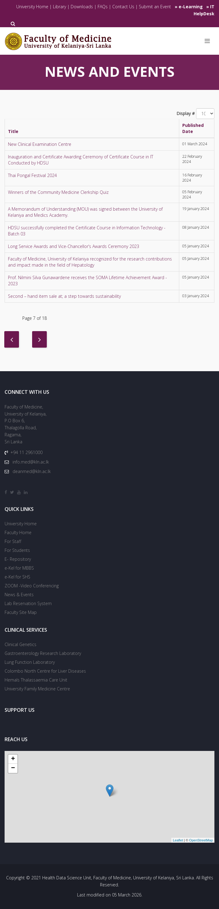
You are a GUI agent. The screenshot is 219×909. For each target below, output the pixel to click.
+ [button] (13, 759)
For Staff (13, 541)
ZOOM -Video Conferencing (32, 586)
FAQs (103, 6)
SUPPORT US (20, 710)
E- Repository (18, 559)
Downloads (82, 6)
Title (13, 131)
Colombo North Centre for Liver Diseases (45, 671)
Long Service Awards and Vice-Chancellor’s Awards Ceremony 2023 (73, 246)
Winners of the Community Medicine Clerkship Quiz (58, 192)
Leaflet (178, 840)
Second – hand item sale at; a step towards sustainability (64, 296)
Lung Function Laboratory (30, 662)
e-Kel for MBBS (19, 568)
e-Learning (191, 6)
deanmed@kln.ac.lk (32, 471)
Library (60, 6)
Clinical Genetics (20, 644)
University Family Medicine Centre (37, 689)
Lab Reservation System (28, 603)
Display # (185, 113)
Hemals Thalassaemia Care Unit (36, 680)
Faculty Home (18, 532)
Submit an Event (155, 6)
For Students (17, 550)
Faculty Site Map (21, 612)
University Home (32, 6)
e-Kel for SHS (17, 577)
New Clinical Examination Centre (39, 144)
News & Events (19, 594)
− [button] (13, 768)
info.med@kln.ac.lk (31, 462)
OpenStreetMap (201, 840)
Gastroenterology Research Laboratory (43, 653)
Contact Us (123, 6)
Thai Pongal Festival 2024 (32, 175)
